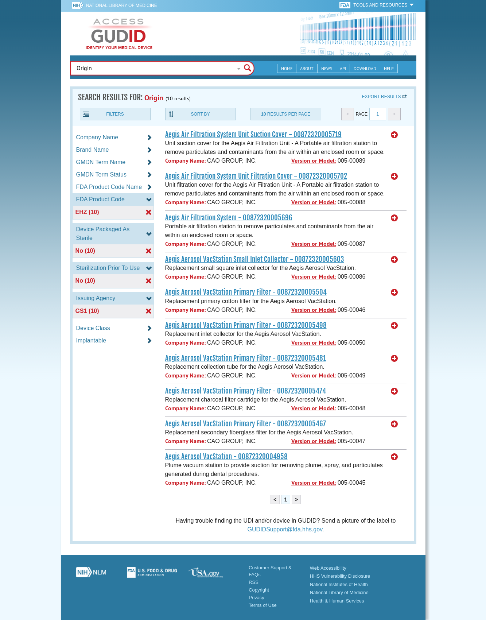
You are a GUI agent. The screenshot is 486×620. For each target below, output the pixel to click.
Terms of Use (263, 605)
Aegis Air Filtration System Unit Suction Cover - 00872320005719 (253, 134)
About (307, 68)
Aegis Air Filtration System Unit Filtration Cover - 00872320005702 (256, 176)
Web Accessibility (328, 568)
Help (389, 68)
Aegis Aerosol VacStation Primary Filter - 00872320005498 (246, 325)
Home (286, 68)
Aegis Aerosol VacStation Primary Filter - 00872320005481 (245, 358)
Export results (381, 96)
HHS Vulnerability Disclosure (340, 576)
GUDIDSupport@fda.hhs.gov (285, 529)
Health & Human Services (337, 601)
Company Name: (185, 160)
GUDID (119, 33)
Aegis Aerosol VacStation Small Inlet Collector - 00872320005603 (254, 259)
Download (365, 68)
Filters (115, 114)
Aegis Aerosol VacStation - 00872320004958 (226, 456)
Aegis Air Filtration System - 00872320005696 (228, 217)
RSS (253, 582)
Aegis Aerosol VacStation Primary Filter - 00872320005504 (246, 292)
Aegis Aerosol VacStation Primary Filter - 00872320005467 (245, 423)
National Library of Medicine (121, 5)
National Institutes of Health (339, 584)
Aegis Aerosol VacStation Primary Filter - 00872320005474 (245, 391)
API (343, 68)
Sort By (200, 114)
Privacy (256, 597)
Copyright (259, 590)
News (326, 68)
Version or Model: (313, 160)
